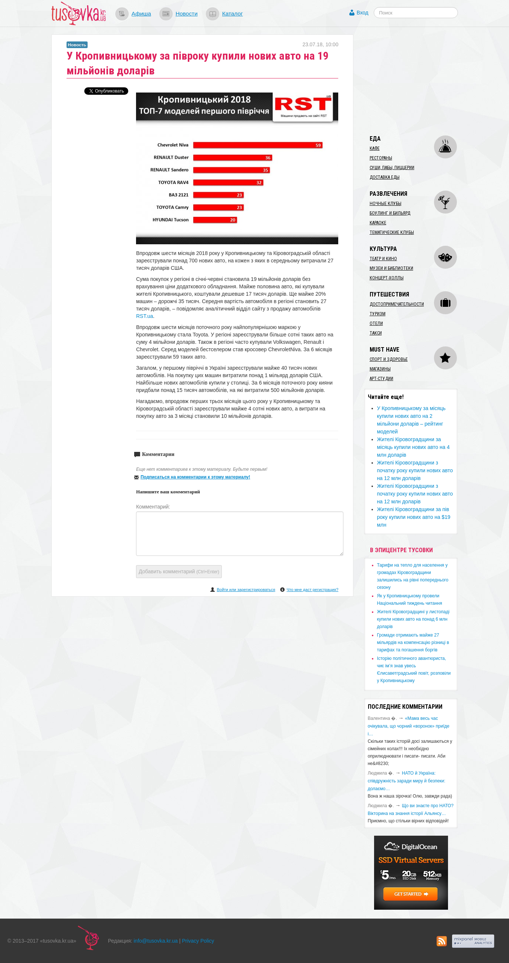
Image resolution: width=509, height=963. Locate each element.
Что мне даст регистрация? (312, 589)
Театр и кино (383, 258)
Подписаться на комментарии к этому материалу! (195, 477)
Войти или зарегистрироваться (246, 589)
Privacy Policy (198, 941)
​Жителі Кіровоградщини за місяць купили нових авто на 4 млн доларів (413, 447)
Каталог (232, 13)
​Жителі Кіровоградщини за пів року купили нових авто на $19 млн (414, 517)
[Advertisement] (419, 80)
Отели (376, 323)
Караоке (378, 222)
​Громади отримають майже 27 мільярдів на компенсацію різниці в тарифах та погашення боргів (413, 642)
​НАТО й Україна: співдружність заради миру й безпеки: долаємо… (406, 781)
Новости (187, 13)
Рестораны (381, 158)
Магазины (380, 369)
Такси (376, 333)
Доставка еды (385, 177)
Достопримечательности (397, 304)
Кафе (375, 148)
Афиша (141, 13)
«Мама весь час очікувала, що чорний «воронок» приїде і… (408, 726)
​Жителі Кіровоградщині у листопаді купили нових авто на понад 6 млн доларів (413, 619)
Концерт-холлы (387, 278)
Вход (363, 13)
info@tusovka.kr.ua (156, 941)
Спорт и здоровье (389, 359)
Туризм (378, 313)
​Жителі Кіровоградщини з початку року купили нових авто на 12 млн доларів (415, 470)
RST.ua (144, 316)
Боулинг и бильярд (390, 213)
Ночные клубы (385, 203)
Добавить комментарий (179, 571)
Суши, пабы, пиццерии (392, 167)
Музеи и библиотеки (391, 268)
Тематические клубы (392, 232)
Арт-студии (381, 378)
